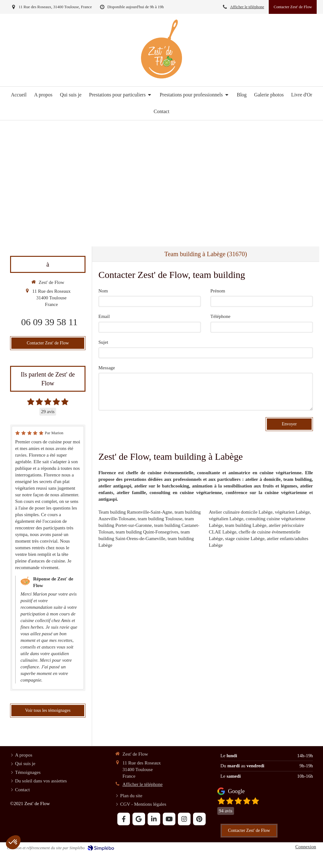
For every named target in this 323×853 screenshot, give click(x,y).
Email (104, 316)
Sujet (103, 342)
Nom (103, 290)
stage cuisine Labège (245, 538)
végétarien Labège (292, 512)
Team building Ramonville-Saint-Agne (135, 512)
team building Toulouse (160, 518)
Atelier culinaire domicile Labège (241, 512)
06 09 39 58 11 (49, 322)
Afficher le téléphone (247, 7)
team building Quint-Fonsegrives (147, 531)
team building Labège (246, 525)
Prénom (217, 290)
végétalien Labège (226, 518)
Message (106, 367)
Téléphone (220, 316)
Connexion (305, 846)
